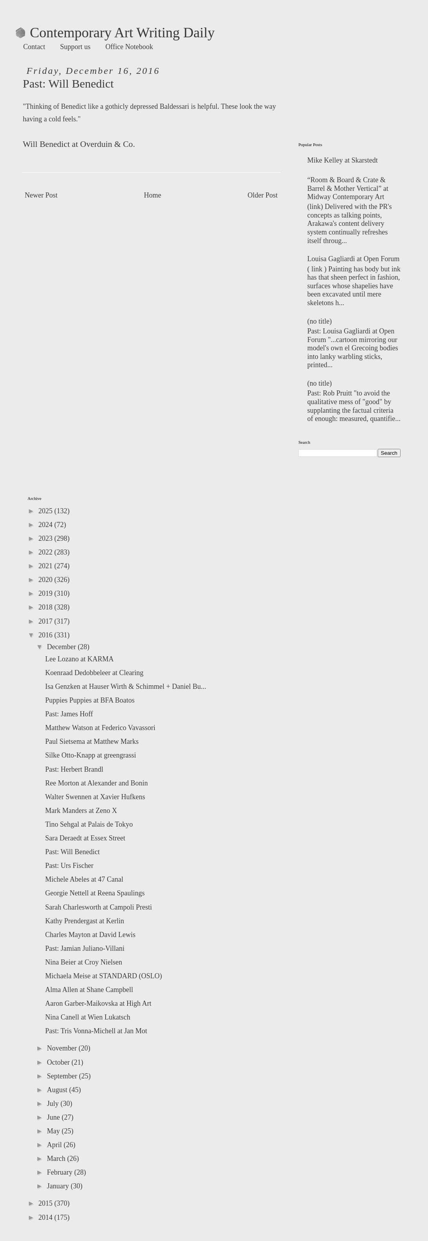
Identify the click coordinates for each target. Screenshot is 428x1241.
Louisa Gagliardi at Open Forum (353, 259)
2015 (46, 1203)
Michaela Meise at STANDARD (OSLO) (103, 976)
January (58, 1186)
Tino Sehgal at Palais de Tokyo (89, 824)
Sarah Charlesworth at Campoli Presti (98, 907)
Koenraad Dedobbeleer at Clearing (94, 673)
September (63, 1076)
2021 (46, 566)
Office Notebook (129, 47)
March (57, 1158)
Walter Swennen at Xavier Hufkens (95, 797)
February (60, 1172)
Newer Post (41, 195)
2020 (46, 580)
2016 (46, 635)
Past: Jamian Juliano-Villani (84, 948)
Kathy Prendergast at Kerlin (84, 921)
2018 (46, 607)
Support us (75, 47)
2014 (46, 1217)
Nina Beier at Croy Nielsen (83, 962)
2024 (46, 525)
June (54, 1117)
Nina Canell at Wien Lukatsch (87, 1017)
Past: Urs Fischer (69, 865)
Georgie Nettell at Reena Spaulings (95, 893)
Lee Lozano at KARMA (79, 659)
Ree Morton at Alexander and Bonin (96, 783)
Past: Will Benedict (72, 852)
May (54, 1131)
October (59, 1062)
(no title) (319, 321)
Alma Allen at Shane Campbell (89, 990)
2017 (46, 621)
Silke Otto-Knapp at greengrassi (90, 755)
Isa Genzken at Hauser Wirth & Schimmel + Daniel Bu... (125, 686)
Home (152, 195)
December (62, 647)
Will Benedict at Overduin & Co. (79, 144)
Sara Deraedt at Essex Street (85, 838)
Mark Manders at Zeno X (81, 811)
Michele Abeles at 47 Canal (84, 879)
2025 (46, 511)
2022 (46, 552)
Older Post (263, 195)
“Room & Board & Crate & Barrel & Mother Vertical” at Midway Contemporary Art (348, 188)
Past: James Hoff (69, 714)
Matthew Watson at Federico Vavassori (100, 728)
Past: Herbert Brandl (74, 769)
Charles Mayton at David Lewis (90, 935)
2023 (46, 538)
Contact (34, 47)
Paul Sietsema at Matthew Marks (92, 741)
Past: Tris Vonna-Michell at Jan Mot (96, 1031)
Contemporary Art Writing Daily (115, 32)
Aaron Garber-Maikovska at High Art (98, 1003)
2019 (46, 593)
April (55, 1145)
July (53, 1103)
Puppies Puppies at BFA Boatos (90, 700)
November (62, 1048)
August (58, 1090)
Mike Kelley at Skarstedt (342, 160)
